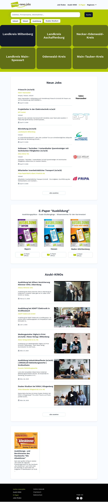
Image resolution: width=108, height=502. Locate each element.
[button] (25, 288)
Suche (88, 15)
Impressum (37, 492)
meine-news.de (38, 489)
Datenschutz (37, 495)
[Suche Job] (45, 15)
